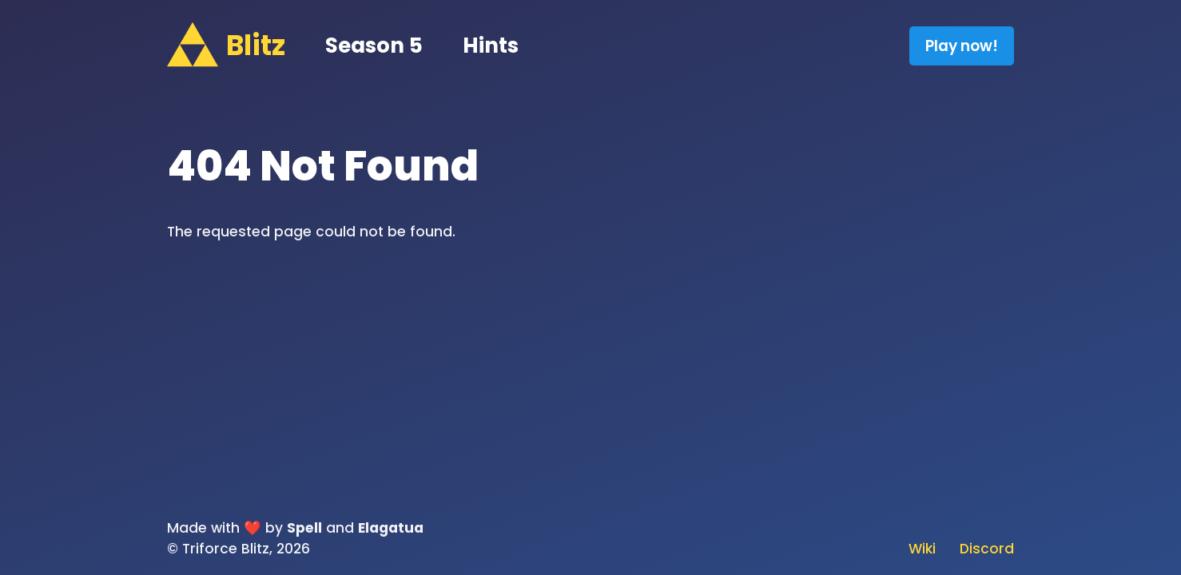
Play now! (961, 46)
